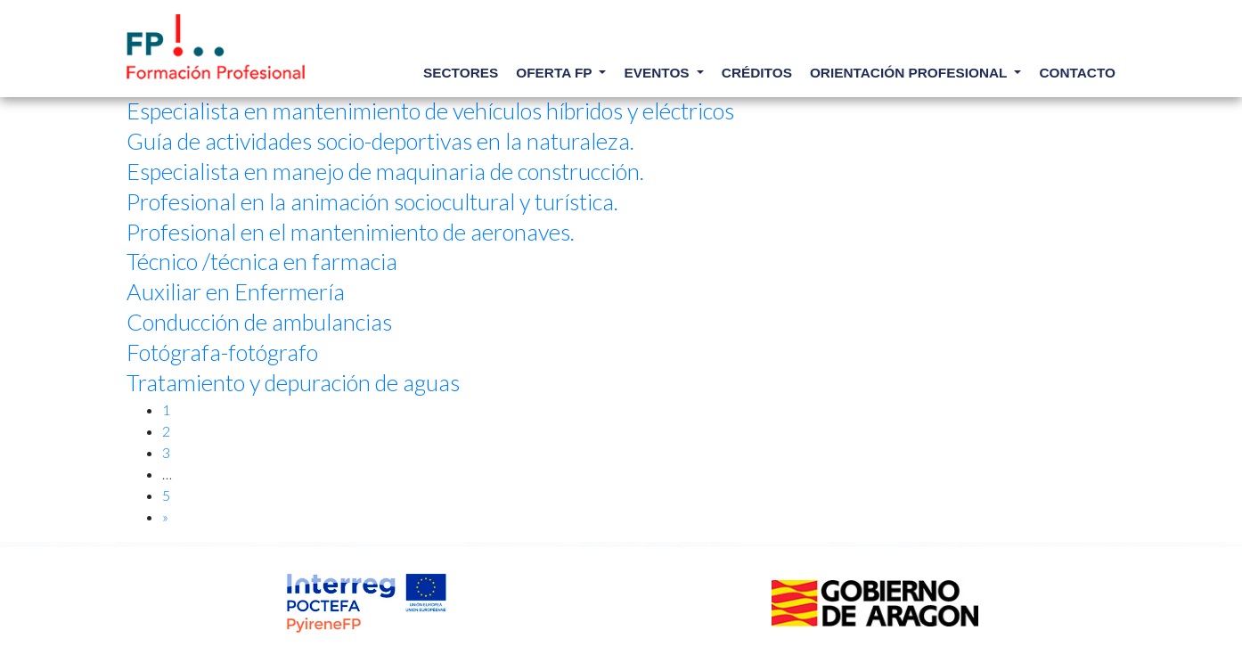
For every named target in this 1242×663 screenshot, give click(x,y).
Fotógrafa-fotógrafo (222, 352)
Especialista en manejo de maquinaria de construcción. (385, 171)
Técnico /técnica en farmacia (262, 261)
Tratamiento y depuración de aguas (293, 382)
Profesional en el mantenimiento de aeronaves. (351, 231)
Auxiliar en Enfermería (236, 291)
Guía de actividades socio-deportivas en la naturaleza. (380, 140)
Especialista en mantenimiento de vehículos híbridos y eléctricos (430, 110)
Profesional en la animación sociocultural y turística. (372, 201)
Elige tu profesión (216, 46)
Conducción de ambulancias (259, 321)
